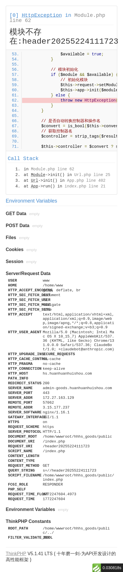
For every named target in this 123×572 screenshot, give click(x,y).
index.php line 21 (85, 186)
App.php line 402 (86, 180)
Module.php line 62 (52, 169)
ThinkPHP (16, 553)
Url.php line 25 (92, 175)
